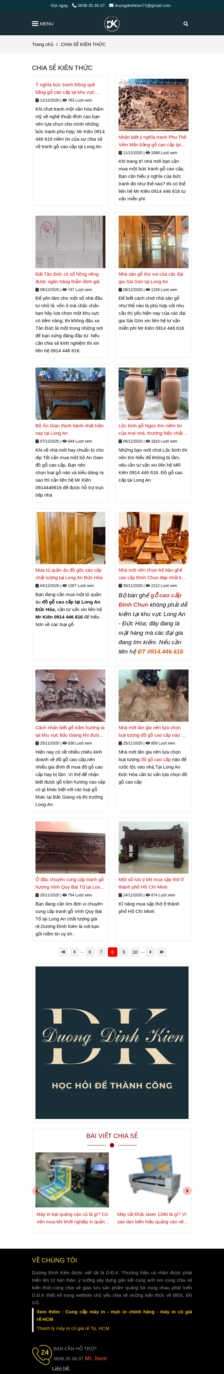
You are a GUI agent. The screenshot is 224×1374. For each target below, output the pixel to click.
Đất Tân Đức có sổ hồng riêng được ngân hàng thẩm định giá (67, 277)
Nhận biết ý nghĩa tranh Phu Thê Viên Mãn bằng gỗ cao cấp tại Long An (152, 141)
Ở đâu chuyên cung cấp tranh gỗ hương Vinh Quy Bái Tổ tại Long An (69, 884)
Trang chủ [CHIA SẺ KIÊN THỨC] (42, 44)
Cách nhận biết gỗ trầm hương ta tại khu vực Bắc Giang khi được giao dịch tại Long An (69, 732)
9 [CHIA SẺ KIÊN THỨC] (124, 952)
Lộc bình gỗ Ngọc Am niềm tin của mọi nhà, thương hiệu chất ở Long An (153, 430)
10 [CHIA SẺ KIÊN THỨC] (135, 952)
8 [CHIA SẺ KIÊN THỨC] (112, 952)
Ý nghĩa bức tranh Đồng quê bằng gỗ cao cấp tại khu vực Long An (65, 89)
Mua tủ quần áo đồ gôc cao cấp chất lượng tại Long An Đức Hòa (69, 573)
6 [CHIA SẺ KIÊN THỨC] (90, 952)
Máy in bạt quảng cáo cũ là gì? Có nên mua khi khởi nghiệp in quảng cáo (72, 1218)
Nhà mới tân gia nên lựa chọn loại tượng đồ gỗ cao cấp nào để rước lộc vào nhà (152, 732)
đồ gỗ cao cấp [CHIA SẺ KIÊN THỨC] (156, 759)
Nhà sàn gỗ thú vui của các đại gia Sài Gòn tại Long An (151, 277)
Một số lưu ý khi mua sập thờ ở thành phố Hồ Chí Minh (151, 883)
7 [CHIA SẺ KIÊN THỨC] (101, 952)
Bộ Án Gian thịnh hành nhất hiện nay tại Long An (69, 429)
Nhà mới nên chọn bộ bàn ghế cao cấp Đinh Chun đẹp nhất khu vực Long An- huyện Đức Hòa (153, 574)
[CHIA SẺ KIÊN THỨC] (112, 23)
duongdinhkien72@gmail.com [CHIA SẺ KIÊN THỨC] (140, 5)
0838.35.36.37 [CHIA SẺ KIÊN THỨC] (88, 5)
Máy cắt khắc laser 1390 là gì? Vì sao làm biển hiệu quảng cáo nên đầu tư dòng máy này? (151, 1218)
